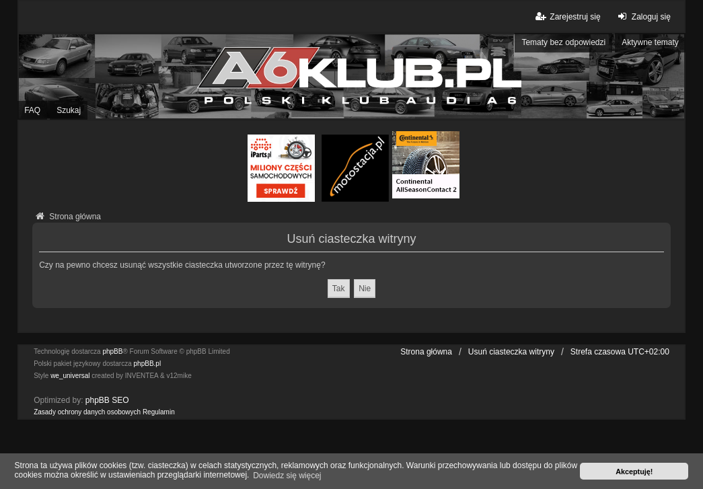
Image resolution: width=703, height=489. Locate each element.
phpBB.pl (147, 363)
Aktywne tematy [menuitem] (650, 42)
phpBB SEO (107, 400)
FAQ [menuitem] (32, 110)
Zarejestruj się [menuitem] (567, 16)
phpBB (112, 351)
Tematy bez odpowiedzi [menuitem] (563, 42)
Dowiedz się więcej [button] (287, 475)
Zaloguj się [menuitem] (643, 16)
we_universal (69, 375)
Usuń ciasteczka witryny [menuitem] (511, 351)
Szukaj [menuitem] (69, 110)
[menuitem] (87, 412)
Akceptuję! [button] (634, 471)
